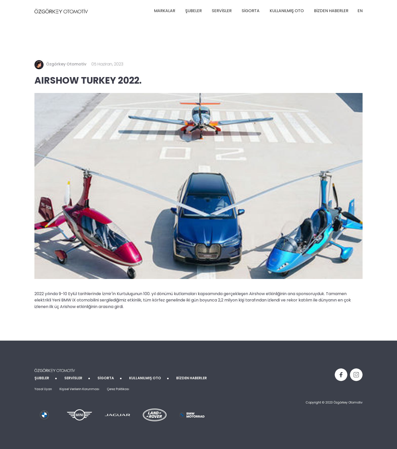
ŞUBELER (193, 11)
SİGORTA (251, 11)
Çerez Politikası (118, 389)
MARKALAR (164, 11)
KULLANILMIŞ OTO (287, 11)
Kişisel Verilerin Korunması (79, 389)
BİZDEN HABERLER (331, 11)
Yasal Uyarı (43, 389)
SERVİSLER (222, 11)
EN (360, 11)
